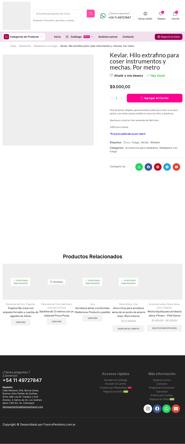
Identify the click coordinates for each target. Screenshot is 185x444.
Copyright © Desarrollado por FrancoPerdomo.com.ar (39, 424)
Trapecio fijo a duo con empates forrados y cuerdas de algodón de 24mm (20, 312)
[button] (146, 16)
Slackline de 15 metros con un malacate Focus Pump (56, 313)
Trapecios (30, 304)
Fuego (135, 142)
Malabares (25, 45)
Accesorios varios (157, 304)
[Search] (91, 13)
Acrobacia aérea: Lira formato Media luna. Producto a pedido (92, 310)
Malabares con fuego (46, 45)
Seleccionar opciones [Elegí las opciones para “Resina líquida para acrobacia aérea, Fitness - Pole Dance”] (164, 328)
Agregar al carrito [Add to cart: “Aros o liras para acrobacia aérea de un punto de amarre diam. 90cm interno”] (128, 328)
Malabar (155, 142)
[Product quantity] (116, 97)
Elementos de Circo (15, 304)
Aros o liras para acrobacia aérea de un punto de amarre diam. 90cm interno (128, 312)
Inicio (13, 45)
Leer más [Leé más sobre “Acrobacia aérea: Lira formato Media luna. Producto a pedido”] (92, 318)
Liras (92, 304)
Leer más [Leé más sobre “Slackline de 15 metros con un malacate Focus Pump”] (56, 322)
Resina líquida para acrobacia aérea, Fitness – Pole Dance (164, 313)
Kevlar (145, 142)
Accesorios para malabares (141, 147)
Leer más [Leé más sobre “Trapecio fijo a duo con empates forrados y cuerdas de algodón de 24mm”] (20, 322)
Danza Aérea (125, 304)
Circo (126, 142)
